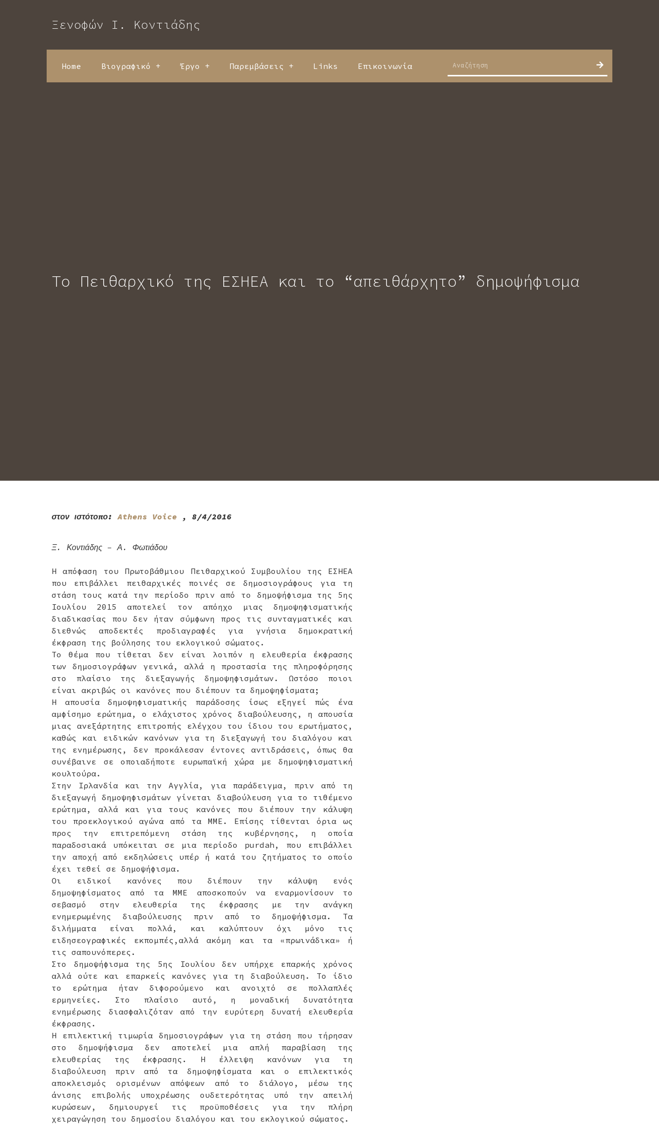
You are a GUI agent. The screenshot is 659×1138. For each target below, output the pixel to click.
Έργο (194, 66)
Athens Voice (147, 516)
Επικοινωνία (385, 66)
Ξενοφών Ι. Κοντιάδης (126, 24)
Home (71, 66)
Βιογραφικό (130, 66)
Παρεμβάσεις (261, 66)
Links (325, 66)
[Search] (600, 65)
